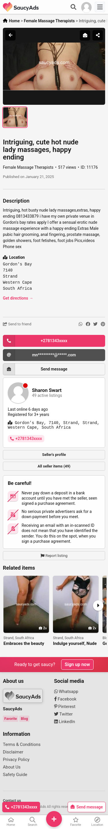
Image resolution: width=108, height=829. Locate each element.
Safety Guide (15, 774)
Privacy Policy (16, 759)
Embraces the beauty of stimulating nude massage (23, 643)
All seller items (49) (54, 466)
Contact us (12, 800)
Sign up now (77, 664)
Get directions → (18, 298)
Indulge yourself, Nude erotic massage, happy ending (75, 643)
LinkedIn (64, 721)
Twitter (63, 714)
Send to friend (17, 324)
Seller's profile (54, 454)
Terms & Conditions (22, 744)
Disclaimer (13, 752)
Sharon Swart (47, 390)
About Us (11, 767)
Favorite (10, 719)
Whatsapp (66, 691)
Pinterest (65, 706)
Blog (24, 719)
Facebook (65, 699)
